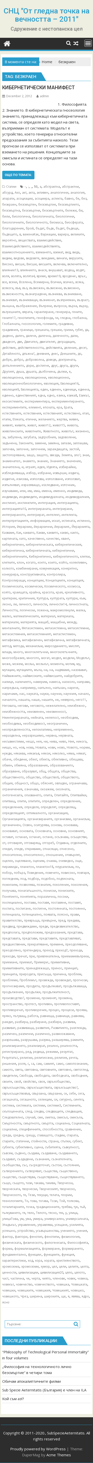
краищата (20, 592)
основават (9, 831)
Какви (40, 533)
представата (11, 938)
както (74, 533)
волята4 (29, 276)
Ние (71, 741)
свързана (39, 1093)
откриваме (33, 849)
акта (32, 192)
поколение (61, 885)
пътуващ (19, 1016)
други (74, 365)
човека (82, 1278)
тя (23, 1213)
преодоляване (76, 944)
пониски (49, 890)
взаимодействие (49, 240)
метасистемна (55, 628)
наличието (23, 682)
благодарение (13, 228)
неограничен (57, 723)
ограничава (78, 783)
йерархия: (62, 527)
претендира (32, 950)
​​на (45, 670)
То (26, 1201)
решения (9, 1064)
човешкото (10, 1296)
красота (48, 592)
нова (29, 747)
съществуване (47, 1177)
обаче (6, 759)
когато (31, 562)
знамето (29, 461)
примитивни (60, 962)
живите (20, 425)
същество (9, 1177)
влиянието (28, 270)
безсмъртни (31, 210)
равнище (62, 1016)
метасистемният (39, 634)
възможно (71, 288)
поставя (43, 902)
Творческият (48, 1189)
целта (84, 1266)
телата (54, 1195)
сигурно (65, 1099)
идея (41, 467)
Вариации (48, 234)
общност (21, 783)
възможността (12, 294)
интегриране (62, 509)
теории (66, 1195)
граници (26, 330)
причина (59, 974)
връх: (82, 276)
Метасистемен (32, 628)
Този (53, 1201)
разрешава (10, 1040)
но (15, 747)
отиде (18, 849)
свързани (55, 1093)
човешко (77, 1290)
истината (68, 521)
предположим (32, 932)
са (32, 1064)
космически (33, 586)
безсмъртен (27, 204)
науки (44, 694)
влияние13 (10, 270)
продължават (51, 986)
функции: (35, 1254)
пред (61, 920)
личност (25, 604)
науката (32, 694)
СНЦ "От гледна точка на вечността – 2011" (47, 14)
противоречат (12, 1010)
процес (54, 1010)
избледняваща (13, 473)
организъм (81, 819)
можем (17, 664)
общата (53, 771)
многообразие (13, 658)
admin (42, 96)
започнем (38, 449)
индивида (74, 491)
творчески (29, 1189)
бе (77, 198)
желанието (46, 419)
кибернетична (13, 550)
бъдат (40, 228)
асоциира (42, 198)
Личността (10, 610)
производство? (13, 998)
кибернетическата (39, 544)
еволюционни (35, 377)
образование (38, 765)
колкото (8, 568)
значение (73, 461)
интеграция (46, 503)
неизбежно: (76, 706)
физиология (70, 1237)
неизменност (56, 711)
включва (59, 264)
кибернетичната (38, 550)
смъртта (47, 1123)
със (24, 1165)
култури (72, 598)
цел (54, 1266)
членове (59, 1278)
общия (7, 783)
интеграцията (67, 503)
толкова (73, 1201)
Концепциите (55, 580)
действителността (31, 348)
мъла (38, 670)
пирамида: (10, 867)
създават (8, 1159)
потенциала (11, 914)
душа (20, 371)
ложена (42, 610)
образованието (61, 765)
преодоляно (11, 950)
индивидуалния (77, 497)
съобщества (11, 1165)
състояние (71, 1165)
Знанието (57, 461)
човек (71, 1278)
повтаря (83, 873)
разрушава (29, 1040)
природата (27, 974)
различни (26, 1034)
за (3, 437)
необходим (69, 717)
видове (19, 258)
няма (70, 753)
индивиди (9, 497)
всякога (7, 288)
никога (81, 741)
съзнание (42, 1159)
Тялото (41, 1213)
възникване (72, 294)
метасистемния (13, 634)
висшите (45, 264)
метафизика (11, 640)
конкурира (10, 574)
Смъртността (11, 1123)
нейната (37, 717)
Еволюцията (29, 389)
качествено (36, 538)
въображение (26, 306)
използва (37, 479)
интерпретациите (15, 521)
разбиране (38, 1022)
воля (5, 276)
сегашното (28, 1099)
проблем (74, 974)
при (32, 956)
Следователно (12, 1117)
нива (53, 741)
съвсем (7, 1153)
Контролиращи (13, 580)
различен (9, 1034)
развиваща (25, 1028)
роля (22, 1064)
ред (28, 1052)
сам (39, 1064)
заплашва (80, 443)
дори (30, 365)
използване (54, 479)
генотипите (26, 318)
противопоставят (66, 1004)
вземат (58, 252)
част (5, 1278)
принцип (70, 968)
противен (45, 1004)
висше (20, 264)
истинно (83, 521)
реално (52, 1046)
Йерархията (81, 527)
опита (47, 795)
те (24, 1195)
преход (48, 950)
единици (69, 389)
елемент (35, 407)
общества (68, 771)
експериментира (37, 401)
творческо (67, 1189)
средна (18, 1135)
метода (18, 646)
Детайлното (11, 354)
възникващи (28, 300)
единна (83, 389)
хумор (45, 1266)
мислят (74, 646)
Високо (7, 264)
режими (52, 1052)
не (57, 700)
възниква (55, 294)
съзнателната (61, 1159)
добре (7, 359)
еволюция (51, 383)
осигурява (41, 825)
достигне (42, 365)
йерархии (24, 527)
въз (24, 288)
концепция (75, 580)
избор (31, 473)
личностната (78, 604)
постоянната (57, 908)
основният (76, 831)
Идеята (52, 467)
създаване (49, 1153)
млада (6, 652)
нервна (51, 735)
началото (9, 700)
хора (38, 1260)
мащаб (43, 622)
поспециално (12, 902)
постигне (39, 908)
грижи (68, 330)
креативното (74, 592)
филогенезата (54, 1243)
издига (73, 473)
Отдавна (62, 843)
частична (17, 1278)
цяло (68, 1272)
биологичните (13, 222)
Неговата (9, 706)
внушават (55, 270)
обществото (70, 777)
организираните (39, 819)
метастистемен (64, 634)
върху (83, 306)
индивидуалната (51, 497)
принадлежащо (37, 968)
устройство (25, 1231)
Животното (51, 431)
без (84, 198)
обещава (76, 759)
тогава (43, 1201)
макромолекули (62, 610)
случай (30, 1117)
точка (30, 1207)
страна (53, 1141)
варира (63, 234)
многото (33, 658)
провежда (45, 980)
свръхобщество (58, 1081)
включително (77, 264)
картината (9, 538)
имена (46, 491)
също (6, 1183)
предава (73, 920)
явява (75, 1296)
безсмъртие (47, 204)
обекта (44, 759)
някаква (19, 753)
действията (54, 348)
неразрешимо (33, 735)
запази (66, 443)
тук (76, 1207)
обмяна (20, 765)
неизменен (35, 711)
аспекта (56, 198)
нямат (80, 753)
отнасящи (50, 849)
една (41, 395)
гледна (65, 318)
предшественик (13, 944)
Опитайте (61, 795)
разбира (21, 1022)
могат (45, 658)
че (28, 1278)
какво (64, 533)
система (8, 1105)
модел (56, 658)
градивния (10, 330)
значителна (11, 467)
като (22, 538)
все (4, 282)
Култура (42, 598)
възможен (36, 288)
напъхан (59, 688)
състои (56, 1165)
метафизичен (32, 640)
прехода (76, 950)
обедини (20, 759)
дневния (42, 354)
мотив (69, 664)
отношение (54, 855)
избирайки (67, 467)
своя (41, 1081)
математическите (26, 616)
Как (18, 533)
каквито (52, 533)
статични (22, 1141)
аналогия (77, 192)
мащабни (58, 622)
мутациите (24, 670)
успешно (8, 1231)
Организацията (13, 819)
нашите (47, 700)
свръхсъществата (39, 1087)
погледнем (10, 879)
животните (33, 431)
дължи (62, 371)
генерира (63, 312)
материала (65, 616)
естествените (11, 413)
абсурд (7, 192)
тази (29, 1183)
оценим (38, 861)
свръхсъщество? (66, 1087)
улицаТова (10, 1219)
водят (80, 270)
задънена (9, 443)
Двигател (30, 342)
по (77, 867)
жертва (62, 419)
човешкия (42, 1290)
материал (48, 616)
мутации (8, 670)
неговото (37, 706)
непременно (63, 729)
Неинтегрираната (15, 717)
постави (30, 902)
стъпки (65, 1141)
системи (39, 1105)
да (86, 330)
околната (62, 789)
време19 (54, 276)
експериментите (14, 407)
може (6, 664)
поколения (79, 885)
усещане (61, 1225)
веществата (26, 240)
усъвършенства (47, 1231)
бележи (71, 210)
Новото (72, 747)
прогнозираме (13, 986)
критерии (9, 598)
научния (69, 694)
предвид (8, 926)
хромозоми (30, 1266)
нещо (30, 741)
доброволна (34, 359)
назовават (78, 670)
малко (6, 616)
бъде (50, 228)
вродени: (69, 276)
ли (15, 604)
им (30, 491)
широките (51, 1296)
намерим (40, 682)
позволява (27, 885)
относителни (12, 855)
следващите (54, 1111)
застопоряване (13, 455)
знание (42, 461)
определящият (13, 813)
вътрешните (11, 312)
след (28, 1111)
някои (45, 753)
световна (31, 1069)
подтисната (65, 879)
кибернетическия (68, 544)
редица (38, 1052)
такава (39, 1183)
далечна (44, 336)
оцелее (7, 861)
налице (7, 682)
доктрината (66, 359)
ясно (5, 1302)
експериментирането (68, 401)
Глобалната (11, 324)
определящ (66, 807)
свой (17, 1081)
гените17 (9, 318)
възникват (9, 300)
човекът (8, 1284)
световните (48, 1069)
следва (39, 1111)
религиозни (43, 1058)
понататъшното (29, 890)
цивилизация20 (51, 1272)
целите (73, 1266)
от (3, 843)
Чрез (24, 1296)
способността (52, 1129)
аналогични (59, 192)
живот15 (59, 425)
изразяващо (30, 485)
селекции (45, 1099)
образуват (29, 771)
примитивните (13, 968)
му (78, 664)
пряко (6, 1016)
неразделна (11, 735)
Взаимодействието (16, 246)
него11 (81, 700)
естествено (72, 413)
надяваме (62, 670)
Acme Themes (58, 1454)
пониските (66, 890)
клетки (85, 556)
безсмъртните (52, 210)
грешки (56, 330)
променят (49, 998)
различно (42, 1034)
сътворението (12, 1171)
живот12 (44, 425)
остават (7, 837)
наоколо (68, 682)
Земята (66, 455)
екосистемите (12, 401)
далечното (60, 336)
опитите (34, 801)
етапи (6, 419)
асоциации (24, 198)
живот (31, 425)
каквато (28, 533)
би (81, 210)
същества (50, 1171)
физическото (32, 1243)
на (51, 670)
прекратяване (37, 944)
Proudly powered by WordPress (38, 1448)
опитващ (8, 801)
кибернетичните (14, 556)
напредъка (10, 688)
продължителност (55, 992)
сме (40, 1117)
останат (34, 837)
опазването (32, 795)
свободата (42, 1075)
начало (83, 694)
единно (8, 395)
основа (56, 825)
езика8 (72, 395)
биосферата (74, 222)
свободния (79, 1075)
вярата (27, 312)
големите (50, 324)
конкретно (69, 568)
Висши (32, 264)
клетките (8, 562)
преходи (8, 956)
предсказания (55, 932)
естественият (52, 413)
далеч (19, 336)
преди (43, 926)
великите (77, 234)
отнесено (67, 849)
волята (16, 276)
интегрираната (39, 509)
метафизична (54, 640)
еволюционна (12, 377)
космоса (73, 586)
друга (64, 365)
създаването (68, 1153)
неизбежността (13, 711)
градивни (66, 324)
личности (40, 604)
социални (9, 1129)
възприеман (66, 300)
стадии (60, 1135)
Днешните (68, 354)
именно (59, 491)
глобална (79, 318)
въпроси (60, 306)
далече (31, 336)
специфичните (29, 1129)
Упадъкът (9, 1225)
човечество (24, 1284)
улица (73, 1213)
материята (28, 622)
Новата (40, 747)
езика (61, 395)
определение (70, 801)
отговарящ (32, 843)
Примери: (41, 962)
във (17, 288)
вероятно (9, 240)
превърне (48, 920)
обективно (59, 759)
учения (81, 1231)
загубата (29, 437)
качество (52, 538)
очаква (51, 861)
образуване (11, 771)
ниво (62, 741)
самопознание (76, 1064)
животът (67, 431)
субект (77, 1141)
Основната (43, 831)
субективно (23, 1147)
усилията (76, 1225)
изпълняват (10, 485)
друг (54, 365)
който (63, 562)
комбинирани (26, 568)
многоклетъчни (36, 652)
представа (74, 932)
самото (7, 1069)
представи (29, 938)
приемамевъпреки (75, 956)
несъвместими (13, 741)
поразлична (46, 896)
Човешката (79, 1284)
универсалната (77, 1219)
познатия (44, 885)
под (23, 879)
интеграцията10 (14, 509)
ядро (85, 1296)
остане (47, 837)
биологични (65, 216)
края (59, 592)
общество (33, 777)
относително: (34, 855)
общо (34, 783)
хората (49, 1260)
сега (81, 1093)
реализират (36, 1046)
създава (33, 1153)
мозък (29, 664)
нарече (72, 688)
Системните (72, 1105)
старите (8, 1141)
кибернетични (63, 550)
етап (85, 413)
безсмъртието (68, 204)
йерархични (43, 527)
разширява (60, 1040)
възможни (54, 288)
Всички (56, 282)
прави (74, 914)
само (59, 1064)
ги (56, 318)
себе (72, 1093)
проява (81, 1010)
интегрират (35, 515)
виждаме (48, 258)
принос (56, 968)
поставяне (58, 902)
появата (49, 914)
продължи (32, 992)
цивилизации (28, 1272)
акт (24, 192)
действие (9, 348)
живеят (7, 425)
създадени (25, 1159)
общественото (13, 777)
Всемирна (41, 282)
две (19, 342)
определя (31, 807)
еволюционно (58, 377)
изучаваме (10, 491)
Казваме (8, 533)
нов (21, 747)
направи (83, 682)
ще (63, 1296)
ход (30, 1260)
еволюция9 (10, 389)
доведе (51, 359)
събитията (52, 1147)
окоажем (47, 789)
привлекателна (48, 956)
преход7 (61, 950)
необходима (11, 723)
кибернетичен (13, 544)
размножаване (63, 1034)
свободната (60, 1075)
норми (85, 747)
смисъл (62, 1117)
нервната (65, 735)
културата (57, 598)
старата (72, 1135)
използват (72, 479)
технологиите (12, 1201)
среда (6, 1135)
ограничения (12, 789)
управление (26, 1225)
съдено (20, 1153)
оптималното (36, 813)
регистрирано (13, 1052)
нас (22, 694)
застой (74, 449)
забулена (14, 437)
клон (20, 562)
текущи (42, 1195)
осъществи (78, 837)
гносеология (31, 324)
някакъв (33, 753)
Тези (31, 1195)
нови (51, 747)
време (41, 276)
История (8, 527)
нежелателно (55, 706)
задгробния (47, 437)
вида (75, 252)
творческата (11, 1189)
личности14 (58, 604)
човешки (8, 1290)
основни (59, 831)
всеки (13, 282)
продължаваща (74, 986)
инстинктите (27, 503)
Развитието (59, 1028)
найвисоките (32, 676)
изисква (22, 479)
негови (23, 706)
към (82, 598)
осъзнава (61, 837)
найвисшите (53, 676)
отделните (78, 843)
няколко (58, 753)
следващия (73, 1111)
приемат (25, 962)
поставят (74, 902)
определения (12, 807)
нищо (6, 747)
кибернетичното (65, 556)
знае (85, 455)
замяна (53, 443)
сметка (50, 1117)
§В (36, 186)
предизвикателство (64, 926)
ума (28, 1219)
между (71, 622)
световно (64, 1069)
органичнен (11, 825)
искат (56, 521)
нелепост (52, 717)
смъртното (31, 1123)
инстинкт (9, 503)
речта (73, 1058)
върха (72, 306)
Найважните (11, 676)
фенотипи (51, 1237)
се (65, 1093)
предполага (11, 932)
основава (70, 825)
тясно (52, 1213)
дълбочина (46, 371)
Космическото (54, 586)
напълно (44, 688)
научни (56, 694)
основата (26, 831)
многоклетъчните (63, 652)
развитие (42, 1028)
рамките (77, 1040)
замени (40, 443)
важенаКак (31, 234)
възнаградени (35, 294)
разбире (54, 1022)
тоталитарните (13, 1207)
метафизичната (77, 640)
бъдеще (72, 228)
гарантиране (44, 312)
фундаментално (14, 1254)
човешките (25, 1290)
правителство (12, 920)
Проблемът (28, 980)
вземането (43, 252)
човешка (62, 1284)
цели (62, 1266)
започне (22, 449)
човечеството (44, 1284)
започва (8, 449)
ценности (9, 1272)
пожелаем (9, 885)
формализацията (27, 1248)
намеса (54, 682)
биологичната (43, 216)
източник (68, 485)
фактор (7, 1237)
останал (21, 837)
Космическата (12, 586)
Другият (8, 371)
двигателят (47, 342)
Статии (11, 186)
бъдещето (9, 234)
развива (69, 1022)
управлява (45, 1225)
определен (50, 801)
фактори (21, 1237)
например (28, 688)
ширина (36, 1296)
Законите (26, 443)
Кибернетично (40, 556)
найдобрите (73, 676)
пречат (22, 956)
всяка (79, 282)
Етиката (18, 419)
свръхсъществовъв (16, 1093)
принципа (9, 974)
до (79, 354)
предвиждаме (27, 926)
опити (21, 801)
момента (56, 664)
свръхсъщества (13, 1087)
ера (59, 407)
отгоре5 (48, 843)
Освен (27, 825)
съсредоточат (39, 1165)
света (19, 1069)
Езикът (84, 395)
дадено (7, 336)
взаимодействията (46, 246)
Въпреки (45, 306)
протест (30, 1004)
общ (42, 771)
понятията (27, 896)
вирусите (75, 258)
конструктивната (32, 574)
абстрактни (70, 186)
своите (7, 1081)
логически (27, 610)
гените (77, 312)
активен (42, 192)
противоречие (36, 1010)
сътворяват (33, 1171)
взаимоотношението (18, 252)
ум (22, 1219)
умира (37, 1219)
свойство (29, 1081)
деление (70, 348)
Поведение (35, 873)
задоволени (67, 437)
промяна (65, 998)
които (52, 562)
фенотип (36, 1237)
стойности (38, 1141)
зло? (77, 455)
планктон (27, 867)
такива (50, 1183)
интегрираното (13, 515)
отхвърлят (72, 855)
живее (73, 419)
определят (48, 807)
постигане (23, 908)
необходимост (34, 723)
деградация (66, 342)
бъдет (60, 228)
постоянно (77, 908)
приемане (9, 962)
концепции (35, 580)
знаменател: (11, 461)
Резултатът (10, 1058)
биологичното (37, 222)
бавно (69, 198)
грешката (42, 330)
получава (9, 890)
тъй (82, 1207)
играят (30, 467)
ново (61, 747)
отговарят (14, 843)
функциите (52, 1254)
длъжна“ (28, 354)
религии (26, 1058)
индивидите (28, 497)
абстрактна (51, 186)
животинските (12, 431)
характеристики (14, 1260)
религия (61, 1058)
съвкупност (70, 1147)
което (42, 562)
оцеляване (23, 861)
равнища (47, 1016)
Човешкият (60, 1290)
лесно (6, 604)
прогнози (80, 980)
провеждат (63, 980)
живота (72, 425)
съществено (68, 1171)
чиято (46, 1278)
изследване (50, 485)
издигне (8, 479)
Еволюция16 (70, 383)
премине (56, 944)
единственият (26, 395)
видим (7, 258)
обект (33, 759)
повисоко (68, 873)
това (33, 1201)
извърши (59, 473)
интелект (53, 515)
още (78, 861)
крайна (34, 592)
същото (18, 1183)
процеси (67, 1010)
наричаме (9, 694)
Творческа (65, 1183)
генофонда (44, 318)
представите (48, 938)
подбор (33, 879)
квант (65, 538)
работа (33, 1016)
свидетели (9, 1075)
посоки (63, 896)
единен (55, 389)
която (6, 592)
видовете (32, 258)
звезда (54, 455)
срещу (30, 1135)
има (37, 491)
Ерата (68, 407)
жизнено (82, 431)
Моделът (82, 658)
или (23, 491)
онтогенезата (12, 795)
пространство (12, 1004)
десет (83, 348)
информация (40, 521)
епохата (49, 407)
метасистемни (78, 628)
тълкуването (11, 1213)
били (6, 216)
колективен (77, 562)
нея (39, 741)
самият (49, 1064)
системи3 (54, 1105)
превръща (31, 920)
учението (67, 1231)
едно (51, 395)
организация (58, 813)
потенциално (32, 914)
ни (46, 741)
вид (67, 252)
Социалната (81, 1123)
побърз (19, 873)
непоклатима (42, 729)
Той (62, 1201)
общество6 (50, 777)
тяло (30, 1213)
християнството (68, 1260)
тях (61, 1213)
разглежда (78, 1028)
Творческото (11, 1195)
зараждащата (57, 449)
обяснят (47, 783)
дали (74, 336)
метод (6, 646)
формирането (72, 1248)
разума (44, 1040)
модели (68, 658)
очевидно (66, 861)
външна (8, 306)
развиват (8, 1028)
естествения (32, 413)
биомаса (56, 222)
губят (79, 330)
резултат (66, 1052)
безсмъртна (11, 210)
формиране (51, 1248)
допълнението (13, 365)
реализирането (14, 1046)
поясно (62, 914)
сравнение (73, 1129)
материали (10, 622)
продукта (33, 986)
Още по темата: (18, 175)
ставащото (45, 1135)
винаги (62, 258)
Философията (77, 1243)
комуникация (49, 568)
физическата (11, 1243)
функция (68, 1254)
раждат (7, 1022)
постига (8, 908)
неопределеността (16, 729)
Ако (17, 192)
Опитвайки (78, 795)
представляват (69, 938)
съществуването (72, 1177)
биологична (21, 216)
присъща (44, 974)
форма (7, 1248)
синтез (78, 1099)
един (44, 389)
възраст (83, 300)
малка (80, 610)
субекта (7, 1147)
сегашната (10, 1099)
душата (31, 371)
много (18, 652)
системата (23, 1105)
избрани (44, 473)
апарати (8, 198)
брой (30, 228)
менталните (11, 628)
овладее (61, 783)
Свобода (25, 1075)
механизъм (34, 646)
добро (18, 359)
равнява (77, 1016)
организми (62, 819)
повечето (52, 873)
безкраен (9, 204)
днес (54, 354)
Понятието (10, 896)
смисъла (76, 1117)
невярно (67, 700)
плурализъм (64, 867)
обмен (7, 765)
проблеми (10, 980)
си (55, 1099)
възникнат (47, 300)
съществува (26, 1177)
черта (35, 1278)
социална (62, 1123)
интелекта (69, 515)
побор (7, 873)
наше (35, 700)
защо (30, 455)
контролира (56, 574)
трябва (67, 1207)
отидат (7, 849)
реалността (68, 1046)
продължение (12, 992)
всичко (68, 282)
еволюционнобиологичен (22, 383)
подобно (48, 879)
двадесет (8, 342)
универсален (54, 1219)
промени (33, 998)
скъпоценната (12, 1111)
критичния (27, 598)
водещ (69, 270)
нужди (7, 753)
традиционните (48, 1207)
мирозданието (56, 646)
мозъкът (42, 664)
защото (42, 455)
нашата (24, 700)
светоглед (80, 1069)
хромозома (10, 1266)
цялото (79, 1272)
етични (31, 419)
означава (31, 789)
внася (42, 270)
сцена (38, 1147)
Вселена (25, 282)
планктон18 (44, 867)
